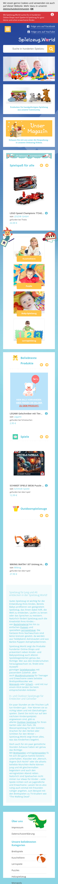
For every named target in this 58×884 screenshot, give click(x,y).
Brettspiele (17, 851)
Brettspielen (19, 752)
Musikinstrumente (24, 675)
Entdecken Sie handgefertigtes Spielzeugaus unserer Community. (29, 108)
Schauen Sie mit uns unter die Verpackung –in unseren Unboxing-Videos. (29, 141)
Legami (17, 416)
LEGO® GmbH (21, 216)
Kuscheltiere (29, 258)
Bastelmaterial (21, 624)
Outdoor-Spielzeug (27, 722)
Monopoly (14, 684)
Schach (29, 684)
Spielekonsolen (27, 669)
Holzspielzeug (19, 876)
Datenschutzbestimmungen (16, 8)
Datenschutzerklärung (23, 833)
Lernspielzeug (29, 340)
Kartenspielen (38, 752)
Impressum (17, 827)
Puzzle (29, 286)
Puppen (24, 627)
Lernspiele (17, 864)
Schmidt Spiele (22, 488)
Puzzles (15, 870)
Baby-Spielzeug (29, 313)
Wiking (17, 567)
